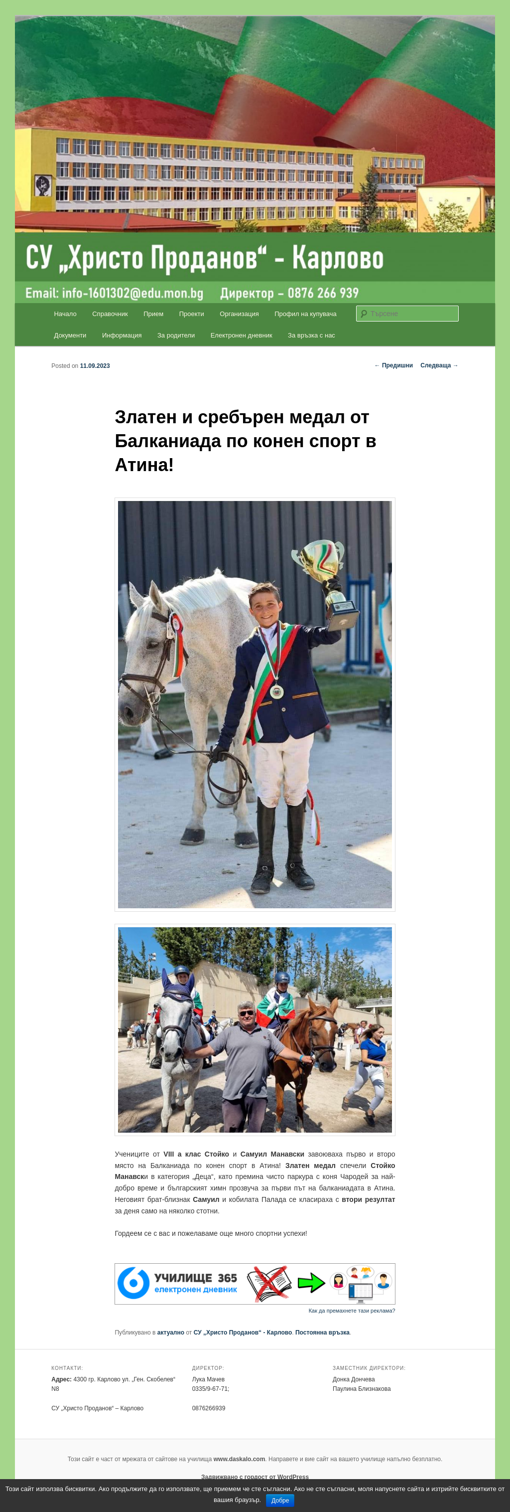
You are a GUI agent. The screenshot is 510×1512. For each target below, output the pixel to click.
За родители (176, 335)
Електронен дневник (241, 335)
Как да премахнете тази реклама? (352, 1311)
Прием (153, 314)
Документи (70, 335)
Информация (122, 335)
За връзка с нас (311, 335)
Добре (280, 1500)
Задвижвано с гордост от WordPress (255, 1477)
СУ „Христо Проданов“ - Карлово (243, 1332)
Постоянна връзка (322, 1332)
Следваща (439, 365)
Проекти (191, 314)
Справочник (110, 314)
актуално (170, 1332)
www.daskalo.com (239, 1459)
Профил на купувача (305, 314)
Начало (65, 314)
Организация (239, 314)
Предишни (394, 365)
